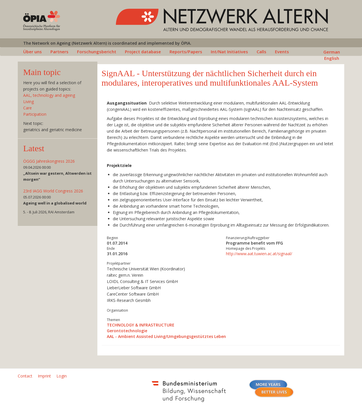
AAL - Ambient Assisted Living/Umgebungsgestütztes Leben (166, 336)
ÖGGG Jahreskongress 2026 (49, 161)
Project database (143, 51)
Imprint (44, 376)
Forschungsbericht (96, 51)
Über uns (32, 51)
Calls (261, 51)
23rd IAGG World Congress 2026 (53, 191)
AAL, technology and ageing (49, 95)
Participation (34, 114)
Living (28, 101)
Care (27, 108)
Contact (25, 376)
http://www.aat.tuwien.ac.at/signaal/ (259, 253)
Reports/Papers (186, 51)
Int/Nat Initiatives (229, 51)
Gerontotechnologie (127, 330)
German (331, 52)
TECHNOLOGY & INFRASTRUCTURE (140, 325)
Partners (59, 51)
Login (61, 376)
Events (282, 51)
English (331, 58)
